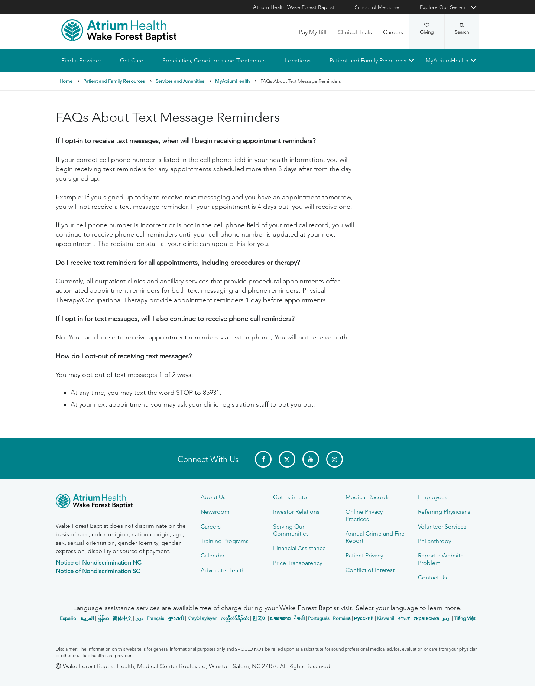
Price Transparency (297, 562)
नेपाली (299, 618)
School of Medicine (377, 7)
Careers (393, 32)
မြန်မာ (103, 618)
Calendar (212, 555)
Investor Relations (296, 511)
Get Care (131, 60)
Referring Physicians (444, 511)
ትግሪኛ (404, 618)
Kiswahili (386, 618)
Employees (432, 497)
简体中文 (122, 618)
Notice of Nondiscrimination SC (98, 571)
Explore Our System (443, 7)
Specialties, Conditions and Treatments (214, 60)
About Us (213, 497)
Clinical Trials (355, 32)
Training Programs (225, 540)
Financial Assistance (299, 548)
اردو (446, 618)
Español (68, 618)
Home (65, 81)
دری (139, 618)
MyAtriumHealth (446, 60)
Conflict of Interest (370, 569)
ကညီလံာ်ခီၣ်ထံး (235, 618)
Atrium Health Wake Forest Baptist (293, 7)
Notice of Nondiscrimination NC (98, 562)
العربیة (87, 618)
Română (342, 618)
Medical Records (368, 497)
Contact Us (432, 577)
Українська (427, 618)
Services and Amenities (180, 81)
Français (155, 618)
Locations (297, 60)
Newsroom (215, 511)
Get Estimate (290, 497)
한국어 (259, 618)
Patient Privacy (364, 555)
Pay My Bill (313, 32)
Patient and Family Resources (367, 60)
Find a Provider (81, 60)
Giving (427, 29)
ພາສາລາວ (280, 618)
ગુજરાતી (176, 618)
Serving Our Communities (291, 530)
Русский (364, 618)
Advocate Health (223, 570)
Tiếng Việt (464, 618)
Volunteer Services (442, 526)
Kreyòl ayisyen (202, 618)
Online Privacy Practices (364, 515)
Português (319, 618)
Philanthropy (434, 540)
